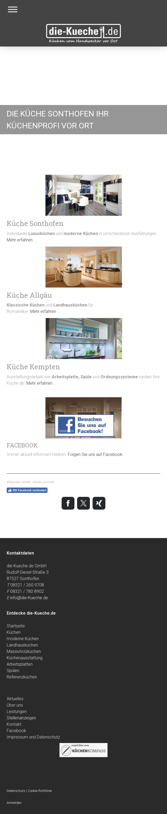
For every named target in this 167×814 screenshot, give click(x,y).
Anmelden (14, 803)
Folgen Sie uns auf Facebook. (96, 454)
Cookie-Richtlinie (40, 791)
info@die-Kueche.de (29, 597)
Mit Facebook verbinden (27, 490)
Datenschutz (16, 791)
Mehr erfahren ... (22, 239)
